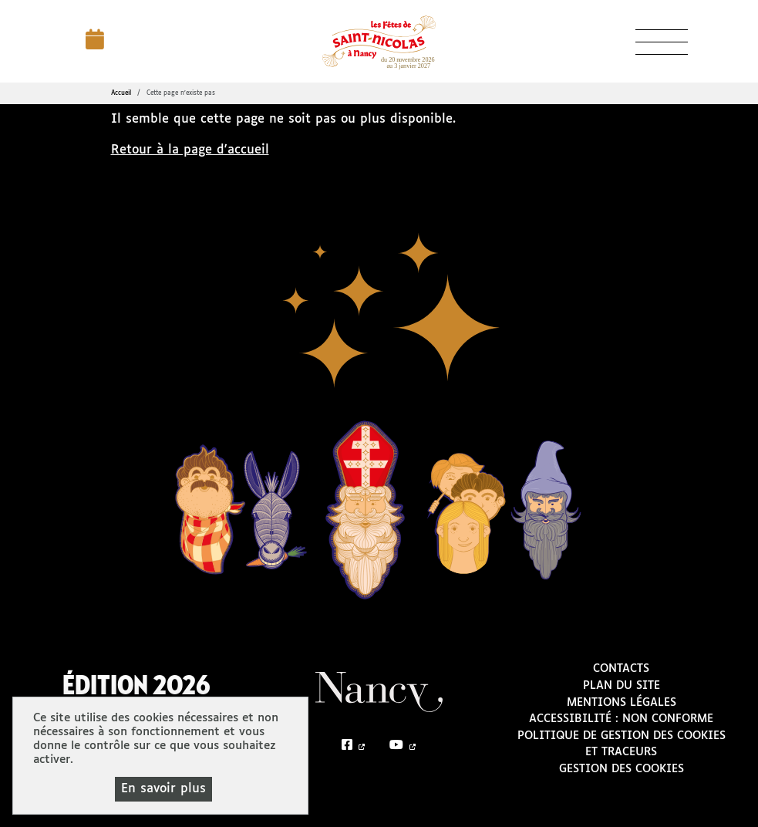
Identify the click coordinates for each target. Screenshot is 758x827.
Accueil (121, 93)
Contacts (621, 668)
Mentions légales (621, 702)
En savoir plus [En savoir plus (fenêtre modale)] (163, 788)
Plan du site (621, 685)
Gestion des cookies (621, 769)
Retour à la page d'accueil (190, 150)
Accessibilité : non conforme (621, 719)
